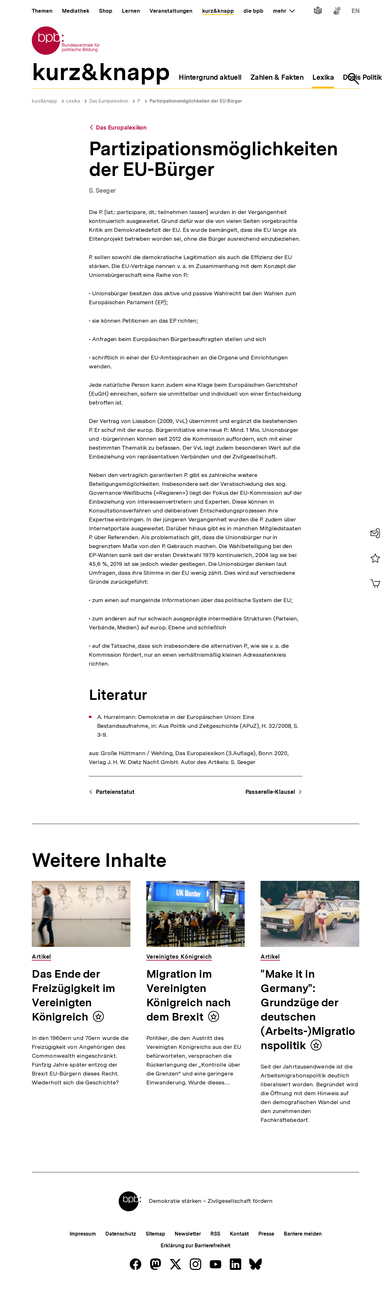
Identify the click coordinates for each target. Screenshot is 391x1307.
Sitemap (155, 1255)
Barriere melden (303, 1255)
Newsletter (188, 1255)
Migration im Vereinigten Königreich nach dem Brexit (188, 995)
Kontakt (239, 1255)
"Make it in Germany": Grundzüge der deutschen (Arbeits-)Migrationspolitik (308, 1009)
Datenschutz (120, 1255)
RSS (215, 1255)
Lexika (73, 101)
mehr (284, 11)
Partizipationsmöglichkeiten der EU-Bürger (195, 101)
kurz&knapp (44, 101)
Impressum (83, 1255)
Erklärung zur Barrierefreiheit (195, 1266)
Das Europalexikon (108, 101)
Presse (266, 1255)
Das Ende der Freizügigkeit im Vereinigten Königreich (73, 995)
